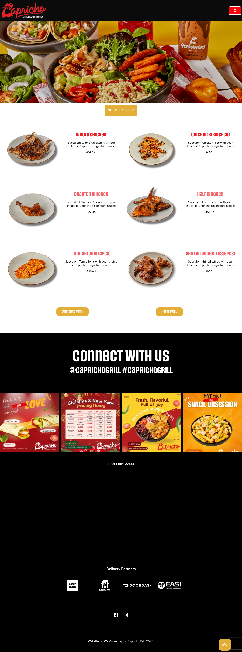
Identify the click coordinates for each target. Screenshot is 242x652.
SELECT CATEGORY (121, 110)
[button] (235, 10)
